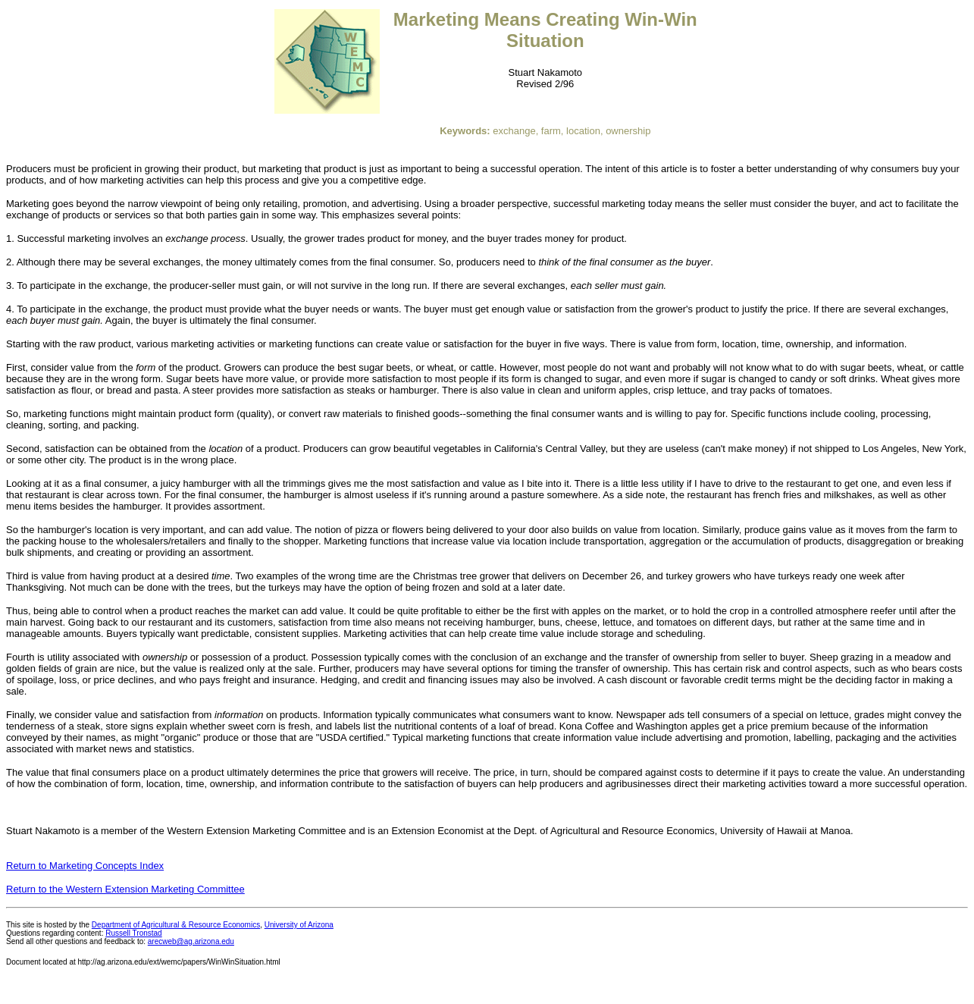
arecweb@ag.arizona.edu (191, 941)
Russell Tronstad (133, 933)
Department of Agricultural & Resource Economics (176, 925)
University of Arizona (299, 925)
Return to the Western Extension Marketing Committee (125, 889)
